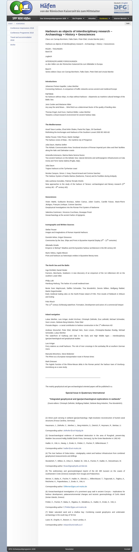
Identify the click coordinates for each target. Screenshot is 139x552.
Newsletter (69, 549)
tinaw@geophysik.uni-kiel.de (75, 466)
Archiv (12, 45)
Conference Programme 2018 (22, 33)
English (125, 3)
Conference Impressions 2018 (22, 28)
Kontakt (127, 549)
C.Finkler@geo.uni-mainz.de (75, 507)
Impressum (121, 12)
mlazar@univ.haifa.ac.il (73, 525)
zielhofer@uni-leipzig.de (73, 430)
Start (10, 23)
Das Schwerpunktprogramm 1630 (53, 18)
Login (127, 23)
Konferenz (104, 18)
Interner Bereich (120, 18)
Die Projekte (77, 18)
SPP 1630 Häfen (21, 18)
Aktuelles (92, 18)
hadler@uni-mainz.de (72, 448)
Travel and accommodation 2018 (21, 38)
